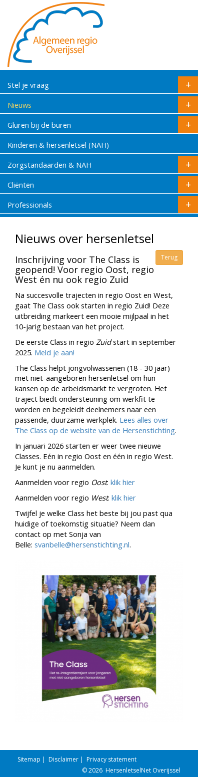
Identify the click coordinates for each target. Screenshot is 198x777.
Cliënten (103, 184)
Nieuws (103, 104)
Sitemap (29, 759)
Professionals (103, 204)
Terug (169, 257)
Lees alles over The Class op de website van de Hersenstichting (95, 425)
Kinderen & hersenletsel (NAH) (58, 145)
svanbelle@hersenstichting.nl (82, 544)
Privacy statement (111, 759)
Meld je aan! (54, 352)
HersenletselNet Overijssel (143, 770)
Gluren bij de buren (103, 124)
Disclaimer (63, 759)
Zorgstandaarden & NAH (103, 164)
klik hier (122, 482)
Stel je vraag (103, 84)
